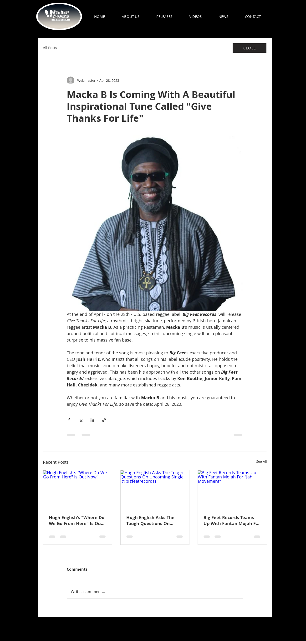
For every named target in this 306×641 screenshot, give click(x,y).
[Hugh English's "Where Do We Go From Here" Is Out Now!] (77, 489)
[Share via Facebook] (69, 420)
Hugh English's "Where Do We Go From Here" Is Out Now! (76, 520)
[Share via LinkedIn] (92, 420)
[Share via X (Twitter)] (80, 420)
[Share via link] (104, 420)
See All (261, 461)
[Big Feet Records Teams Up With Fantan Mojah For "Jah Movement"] (232, 489)
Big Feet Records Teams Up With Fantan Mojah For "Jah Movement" (232, 520)
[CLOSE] (249, 48)
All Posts (50, 47)
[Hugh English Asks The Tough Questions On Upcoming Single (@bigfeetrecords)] (155, 489)
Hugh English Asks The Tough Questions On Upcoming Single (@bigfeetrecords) (150, 520)
